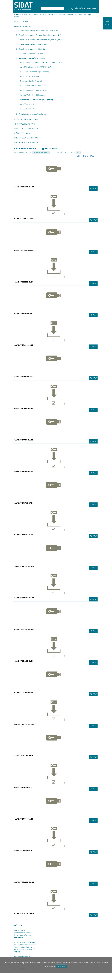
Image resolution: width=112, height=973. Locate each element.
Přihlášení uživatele (22, 933)
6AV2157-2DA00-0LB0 (23, 661)
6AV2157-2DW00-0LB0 (24, 724)
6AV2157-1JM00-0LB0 (23, 345)
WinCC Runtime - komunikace (33, 86)
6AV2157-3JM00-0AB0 (24, 250)
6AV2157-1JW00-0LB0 (23, 535)
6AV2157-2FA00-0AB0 (23, 819)
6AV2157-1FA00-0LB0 (23, 471)
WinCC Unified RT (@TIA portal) (33, 95)
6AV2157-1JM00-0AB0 (23, 313)
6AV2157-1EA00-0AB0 (23, 377)
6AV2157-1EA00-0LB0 (23, 408)
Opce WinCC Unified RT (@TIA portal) (36, 100)
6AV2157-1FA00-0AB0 (23, 440)
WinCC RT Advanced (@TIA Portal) (34, 72)
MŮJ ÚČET (18, 926)
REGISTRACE (92, 8)
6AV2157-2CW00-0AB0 (24, 566)
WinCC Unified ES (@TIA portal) (33, 90)
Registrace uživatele (22, 935)
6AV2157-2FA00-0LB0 (23, 851)
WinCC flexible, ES (28, 104)
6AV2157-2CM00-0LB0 (24, 219)
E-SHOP (17, 15)
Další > (93, 156)
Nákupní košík (20, 930)
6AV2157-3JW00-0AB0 (24, 882)
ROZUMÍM (61, 966)
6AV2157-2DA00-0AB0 (24, 629)
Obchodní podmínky (23, 947)
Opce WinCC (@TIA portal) (31, 81)
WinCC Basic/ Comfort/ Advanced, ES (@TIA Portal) (41, 62)
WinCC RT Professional (29, 76)
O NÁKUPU (19, 938)
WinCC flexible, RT (27, 109)
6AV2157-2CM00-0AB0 (24, 187)
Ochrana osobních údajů (24, 949)
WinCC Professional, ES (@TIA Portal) (35, 67)
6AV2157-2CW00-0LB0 (24, 598)
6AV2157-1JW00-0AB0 (24, 503)
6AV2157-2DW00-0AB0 (24, 693)
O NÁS (17, 952)
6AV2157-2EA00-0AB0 (23, 756)
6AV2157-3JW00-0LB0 (24, 914)
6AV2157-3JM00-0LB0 (23, 282)
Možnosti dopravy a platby (25, 942)
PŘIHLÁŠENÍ (80, 8)
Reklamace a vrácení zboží (25, 945)
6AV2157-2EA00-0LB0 (23, 787)
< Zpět (78, 156)
